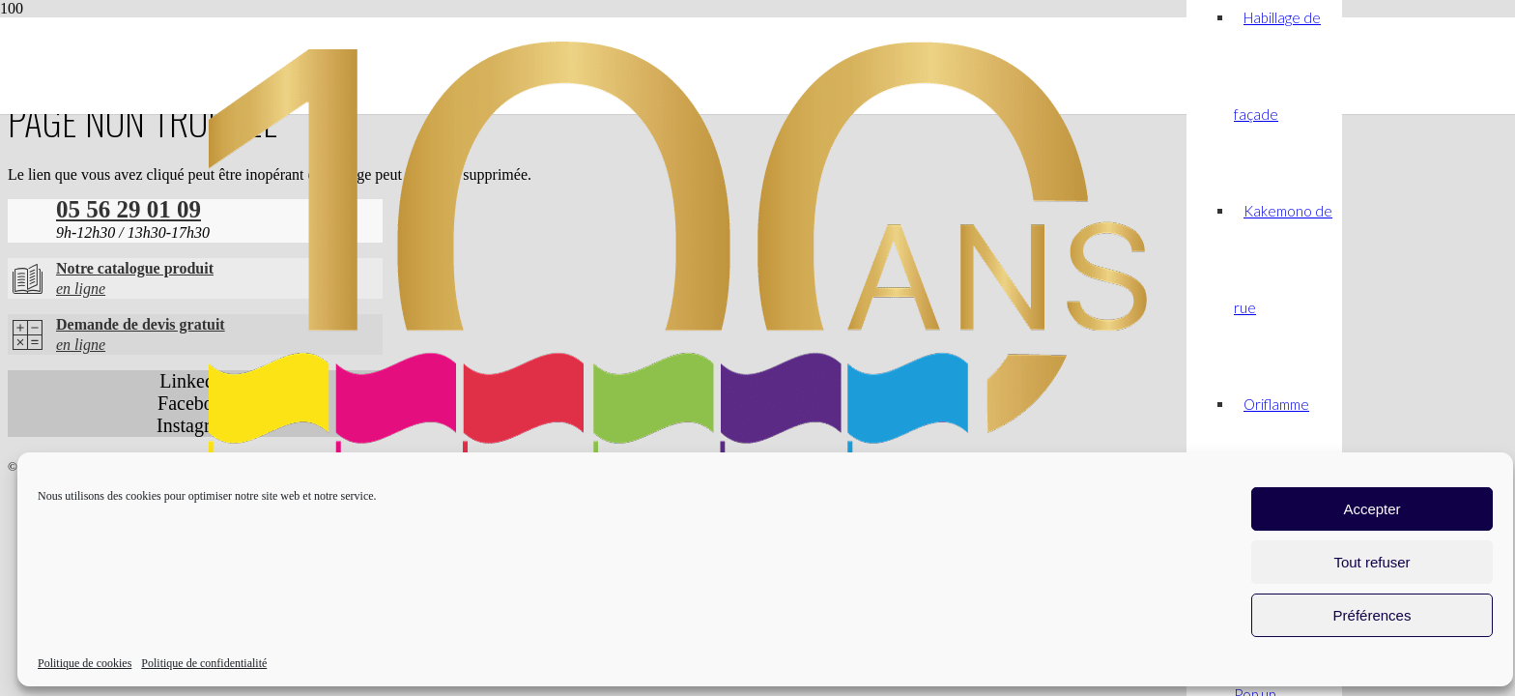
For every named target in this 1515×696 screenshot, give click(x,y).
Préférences (1372, 615)
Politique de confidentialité (204, 663)
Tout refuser (1371, 562)
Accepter (1371, 509)
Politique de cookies (84, 663)
